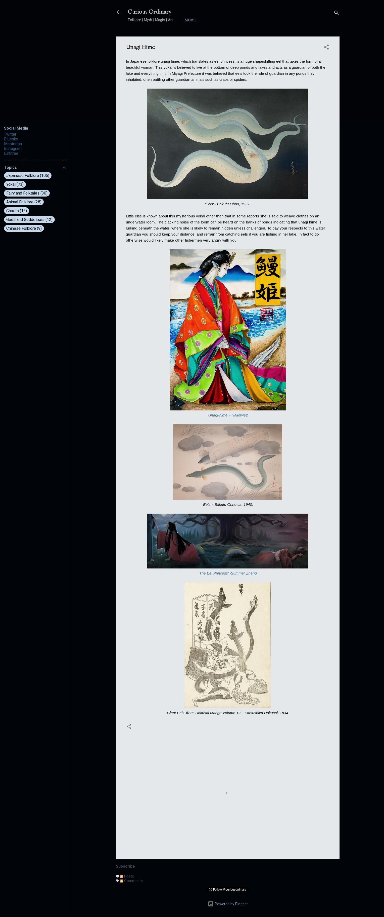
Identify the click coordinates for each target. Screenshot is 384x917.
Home (190, 20)
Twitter (10, 134)
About (212, 20)
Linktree (11, 153)
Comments (131, 880)
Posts (127, 876)
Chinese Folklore (24, 228)
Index (235, 20)
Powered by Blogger (228, 904)
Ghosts (16, 210)
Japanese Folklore (27, 175)
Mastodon (13, 143)
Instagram (13, 148)
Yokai (257, 20)
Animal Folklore (23, 202)
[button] (326, 48)
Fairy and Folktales (26, 193)
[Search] (336, 13)
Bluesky (11, 139)
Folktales (283, 20)
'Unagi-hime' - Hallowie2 (228, 415)
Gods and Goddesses (29, 219)
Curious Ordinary (150, 12)
